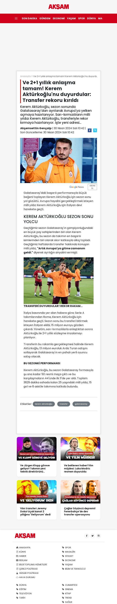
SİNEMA (67, 589)
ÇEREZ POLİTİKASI (27, 568)
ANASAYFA (23, 547)
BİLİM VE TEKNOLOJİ (73, 568)
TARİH (20, 597)
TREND (67, 597)
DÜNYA (91, 18)
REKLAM (21, 560)
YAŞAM (71, 18)
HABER (21, 556)
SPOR (81, 18)
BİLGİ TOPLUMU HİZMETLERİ (31, 564)
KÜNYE (21, 551)
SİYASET (67, 556)
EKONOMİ (59, 18)
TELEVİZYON (24, 593)
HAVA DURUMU (25, 577)
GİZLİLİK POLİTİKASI (27, 573)
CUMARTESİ (69, 585)
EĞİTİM (21, 589)
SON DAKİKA (29, 18)
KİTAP (66, 593)
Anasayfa (25, 76)
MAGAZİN (68, 551)
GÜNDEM (44, 18)
